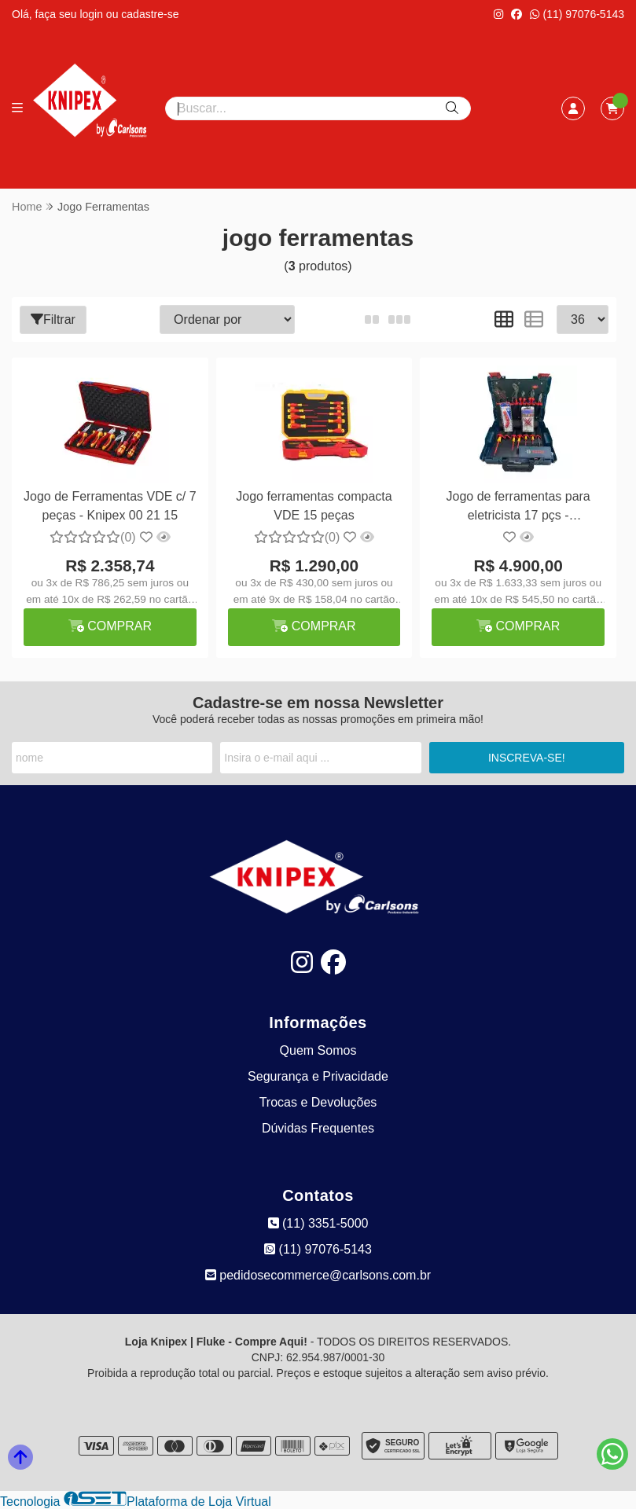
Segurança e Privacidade (318, 1076)
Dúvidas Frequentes (318, 1128)
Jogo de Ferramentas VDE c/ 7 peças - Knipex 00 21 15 (110, 506)
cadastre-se (149, 14)
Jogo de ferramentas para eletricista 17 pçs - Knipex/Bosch (518, 508)
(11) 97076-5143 (577, 14)
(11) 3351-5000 (318, 1223)
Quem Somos (318, 1050)
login (92, 14)
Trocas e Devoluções (318, 1102)
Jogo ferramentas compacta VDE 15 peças (314, 506)
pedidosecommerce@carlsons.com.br (318, 1275)
